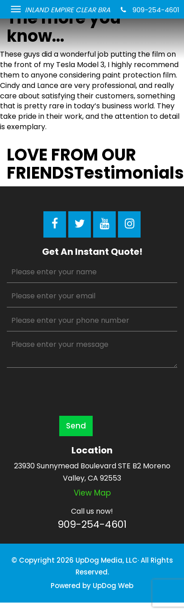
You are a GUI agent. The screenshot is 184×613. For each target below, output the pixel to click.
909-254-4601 (150, 10)
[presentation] (75, 391)
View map (92, 492)
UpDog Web (113, 585)
